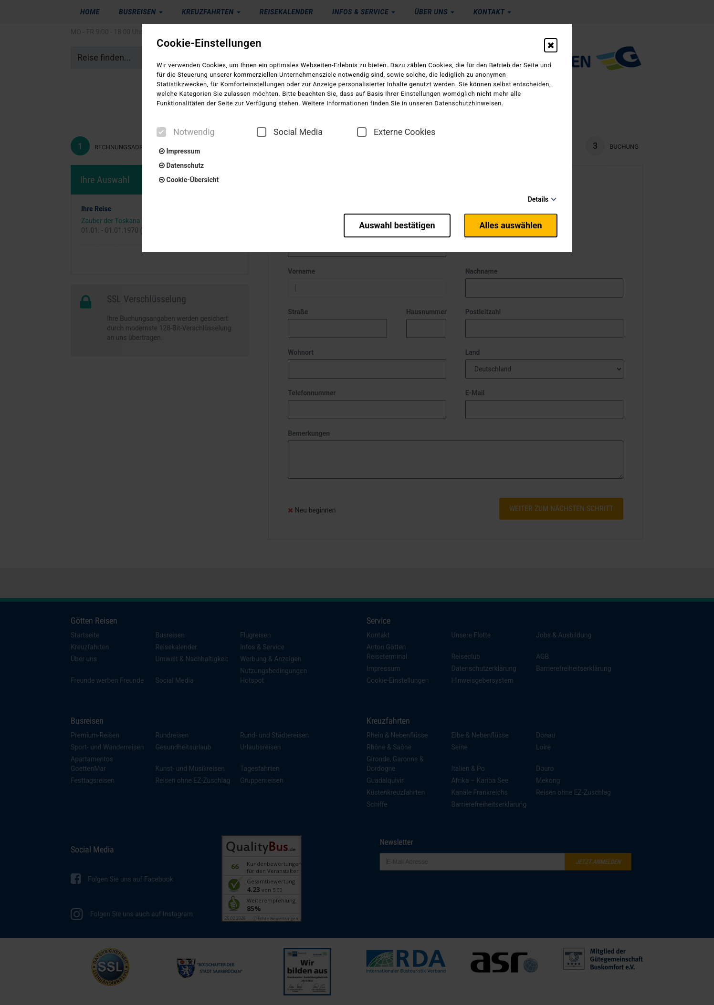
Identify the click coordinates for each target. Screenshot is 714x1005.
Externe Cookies (396, 132)
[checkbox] (161, 132)
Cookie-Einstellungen (209, 43)
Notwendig (186, 132)
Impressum (179, 151)
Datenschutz (181, 165)
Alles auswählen (510, 225)
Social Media (290, 132)
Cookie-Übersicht (189, 180)
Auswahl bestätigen (396, 225)
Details (538, 199)
